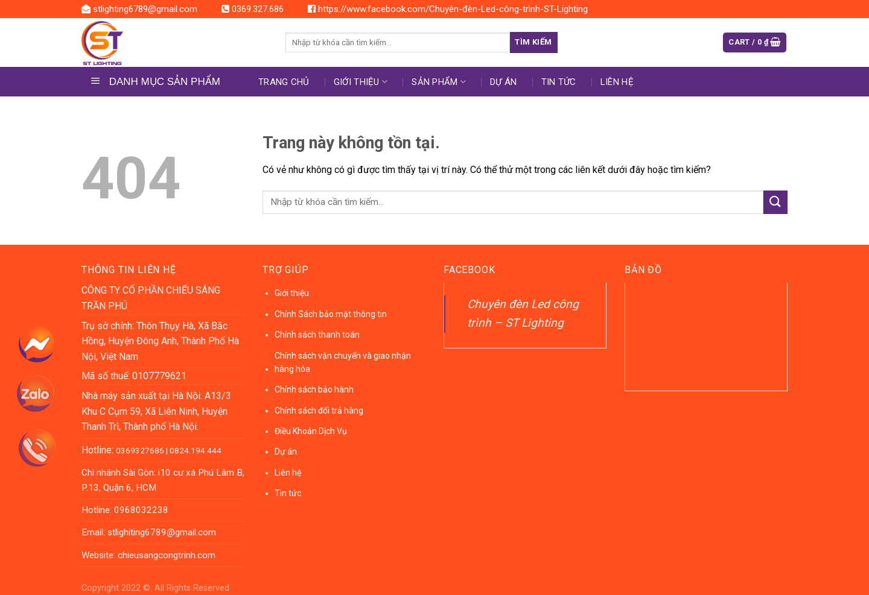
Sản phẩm (439, 81)
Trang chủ (284, 82)
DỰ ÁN (503, 82)
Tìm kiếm (533, 41)
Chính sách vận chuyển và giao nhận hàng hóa (343, 362)
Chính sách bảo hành (314, 389)
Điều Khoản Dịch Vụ (311, 431)
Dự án (286, 451)
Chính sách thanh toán (317, 334)
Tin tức (558, 82)
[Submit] (775, 202)
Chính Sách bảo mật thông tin (331, 314)
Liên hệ (617, 82)
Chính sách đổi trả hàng (319, 410)
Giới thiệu (361, 81)
